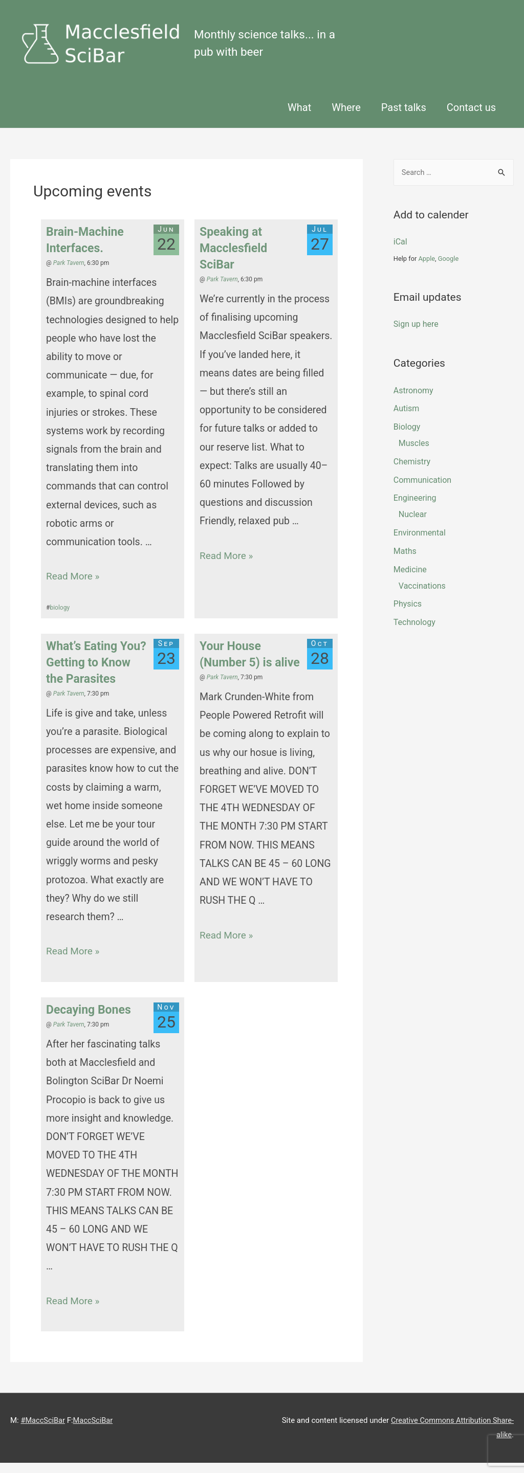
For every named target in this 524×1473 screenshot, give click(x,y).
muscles (414, 454)
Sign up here (416, 335)
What (299, 117)
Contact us (471, 117)
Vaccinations (422, 596)
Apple (426, 269)
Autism (407, 419)
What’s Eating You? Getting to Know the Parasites (96, 673)
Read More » (73, 587)
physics (408, 614)
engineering (415, 509)
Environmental (420, 543)
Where (346, 117)
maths (405, 561)
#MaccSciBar (43, 1431)
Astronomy (413, 401)
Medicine (410, 580)
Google (448, 269)
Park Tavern (68, 273)
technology (414, 633)
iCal (400, 252)
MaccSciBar (94, 1431)
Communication (422, 490)
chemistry (412, 472)
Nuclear (413, 525)
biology (60, 617)
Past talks (403, 117)
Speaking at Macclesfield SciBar (233, 259)
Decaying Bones (88, 1020)
